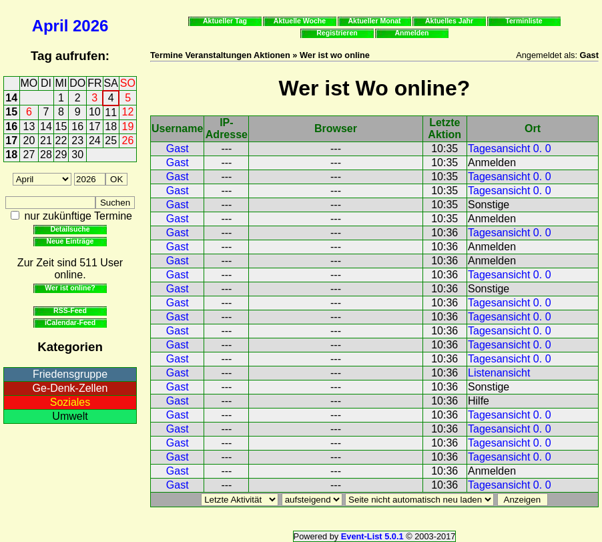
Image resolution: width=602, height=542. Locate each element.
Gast (177, 148)
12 (128, 111)
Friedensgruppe (70, 374)
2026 (90, 26)
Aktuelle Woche (300, 21)
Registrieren (337, 33)
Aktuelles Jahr (449, 21)
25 (111, 140)
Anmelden (412, 33)
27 (29, 154)
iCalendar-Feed (70, 322)
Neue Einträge (70, 241)
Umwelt (69, 416)
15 (11, 111)
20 (29, 140)
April (50, 26)
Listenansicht (499, 372)
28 (46, 154)
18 (111, 126)
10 (95, 111)
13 (29, 126)
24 (95, 140)
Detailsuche (69, 229)
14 (11, 97)
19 (128, 126)
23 (77, 140)
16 (11, 126)
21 (46, 140)
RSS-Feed (70, 310)
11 (111, 112)
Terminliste (523, 21)
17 (95, 126)
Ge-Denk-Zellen (70, 388)
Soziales (70, 402)
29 (61, 154)
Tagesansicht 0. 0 (509, 148)
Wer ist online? (70, 288)
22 (61, 140)
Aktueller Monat (374, 21)
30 (77, 154)
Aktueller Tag (225, 21)
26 (128, 140)
